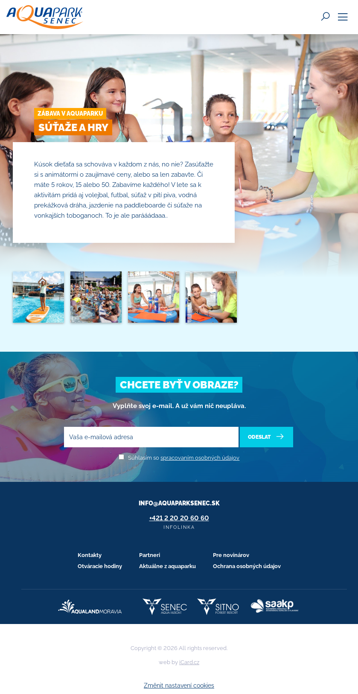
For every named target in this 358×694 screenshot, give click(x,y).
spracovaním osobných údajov (199, 458)
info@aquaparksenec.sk (179, 503)
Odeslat (266, 437)
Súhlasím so (183, 458)
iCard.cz (189, 662)
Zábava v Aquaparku (70, 113)
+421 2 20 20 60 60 (179, 518)
